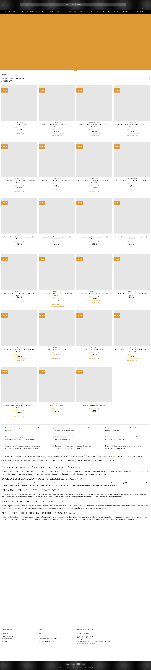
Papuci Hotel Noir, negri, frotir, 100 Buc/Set (57, 238)
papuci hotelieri (69, 485)
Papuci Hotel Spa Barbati (56, 350)
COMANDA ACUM (19, 133)
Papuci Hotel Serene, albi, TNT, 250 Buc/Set (94, 293)
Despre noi (4, 633)
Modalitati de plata (7, 638)
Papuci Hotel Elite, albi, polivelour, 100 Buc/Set (19, 182)
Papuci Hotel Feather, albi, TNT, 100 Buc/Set (56, 181)
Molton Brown (10, 12)
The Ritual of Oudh (99, 460)
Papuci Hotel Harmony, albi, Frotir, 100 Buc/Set (19, 238)
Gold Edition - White (122, 456)
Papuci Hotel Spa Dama (94, 350)
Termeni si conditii (7, 636)
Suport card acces (84, 460)
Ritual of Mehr (70, 460)
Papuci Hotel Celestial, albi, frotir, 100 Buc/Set (94, 125)
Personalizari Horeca (121, 12)
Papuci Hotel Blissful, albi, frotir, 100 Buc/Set (56, 125)
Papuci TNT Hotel (57, 406)
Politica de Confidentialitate (48, 638)
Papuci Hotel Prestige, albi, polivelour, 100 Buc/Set (131, 238)
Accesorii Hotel (92, 12)
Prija (34, 460)
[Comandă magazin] (133, 78)
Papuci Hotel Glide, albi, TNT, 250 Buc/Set (132, 181)
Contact (4, 644)
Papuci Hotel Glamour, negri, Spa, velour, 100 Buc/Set (94, 182)
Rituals (21, 12)
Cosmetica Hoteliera (64, 12)
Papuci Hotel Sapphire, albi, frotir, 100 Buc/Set (57, 294)
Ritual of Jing (43, 460)
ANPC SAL (42, 636)
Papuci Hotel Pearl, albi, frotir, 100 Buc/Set (94, 238)
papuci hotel (35, 471)
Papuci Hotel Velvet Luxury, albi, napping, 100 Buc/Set (131, 350)
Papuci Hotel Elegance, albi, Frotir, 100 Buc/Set (132, 125)
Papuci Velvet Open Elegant (94, 406)
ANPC (41, 633)
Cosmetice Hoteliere (8, 78)
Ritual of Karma (56, 460)
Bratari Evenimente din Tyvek (35, 456)
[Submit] (124, 4)
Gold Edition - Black (105, 456)
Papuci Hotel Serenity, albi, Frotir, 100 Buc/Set (132, 294)
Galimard (29, 12)
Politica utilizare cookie (46, 641)
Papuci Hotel (79, 12)
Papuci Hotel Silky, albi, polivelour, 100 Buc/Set (19, 350)
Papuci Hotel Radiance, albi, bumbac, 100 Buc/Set (19, 294)
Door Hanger (91, 456)
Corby (37, 12)
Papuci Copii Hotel (19, 124)
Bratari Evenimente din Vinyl (57, 456)
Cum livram (4, 641)
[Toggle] (3, 428)
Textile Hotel (105, 12)
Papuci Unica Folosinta (22, 460)
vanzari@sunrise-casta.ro (88, 643)
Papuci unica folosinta (9, 494)
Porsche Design (48, 12)
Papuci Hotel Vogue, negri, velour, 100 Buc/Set (19, 407)
